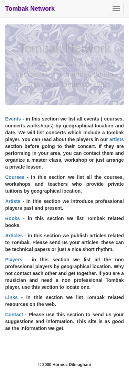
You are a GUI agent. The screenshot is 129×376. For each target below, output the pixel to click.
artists (116, 139)
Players (13, 259)
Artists (12, 201)
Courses (14, 177)
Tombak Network (30, 8)
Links (11, 297)
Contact (14, 314)
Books (12, 218)
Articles (14, 235)
